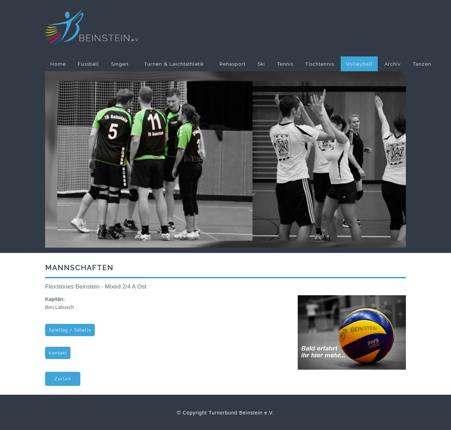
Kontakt (58, 353)
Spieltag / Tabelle (70, 330)
